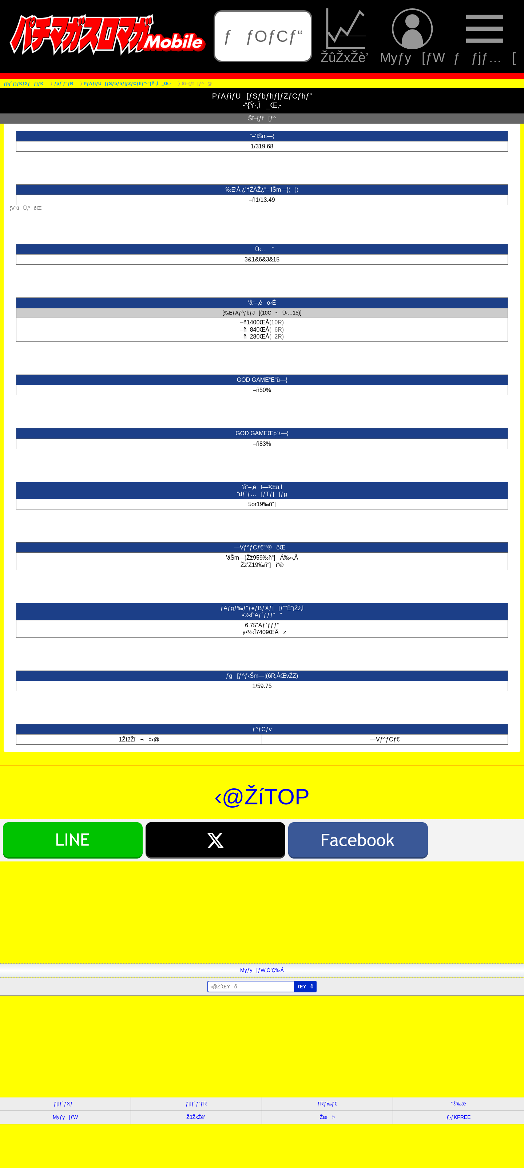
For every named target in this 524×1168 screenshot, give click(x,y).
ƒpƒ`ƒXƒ (65, 1104)
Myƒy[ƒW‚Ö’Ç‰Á (262, 970)
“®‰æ (458, 1104)
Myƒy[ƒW (412, 36)
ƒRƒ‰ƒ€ (327, 1104)
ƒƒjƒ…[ (484, 36)
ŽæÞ (327, 1117)
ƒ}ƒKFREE (458, 1117)
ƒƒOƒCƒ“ (263, 36)
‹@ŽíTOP (262, 796)
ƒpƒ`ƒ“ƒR (196, 1104)
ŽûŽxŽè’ (346, 36)
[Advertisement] (218, 912)
